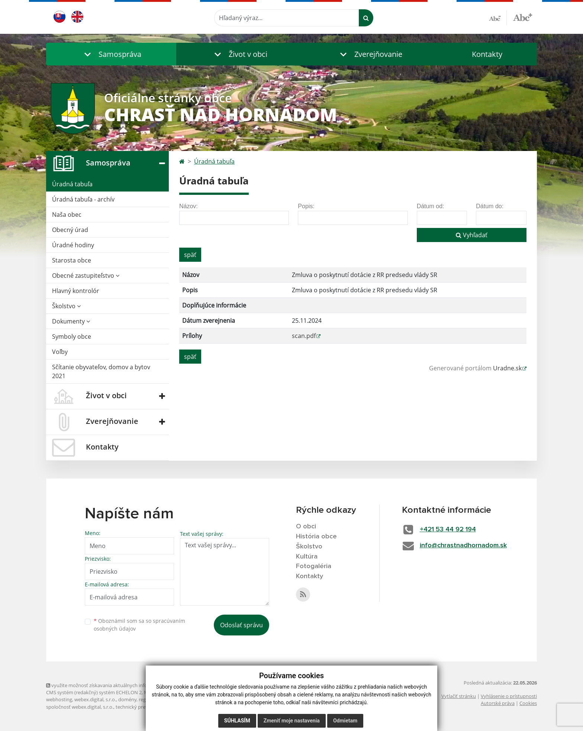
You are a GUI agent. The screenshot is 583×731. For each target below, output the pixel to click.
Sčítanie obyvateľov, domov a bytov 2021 (101, 371)
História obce (316, 536)
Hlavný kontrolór (75, 291)
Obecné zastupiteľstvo (85, 275)
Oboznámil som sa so (139, 624)
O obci (306, 526)
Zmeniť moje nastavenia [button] (292, 721)
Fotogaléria (313, 566)
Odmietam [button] (345, 721)
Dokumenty (71, 321)
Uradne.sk (507, 368)
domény (127, 699)
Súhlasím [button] (237, 721)
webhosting (59, 699)
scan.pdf (304, 336)
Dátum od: (430, 206)
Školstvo (66, 306)
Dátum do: (489, 206)
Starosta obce (71, 260)
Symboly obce (71, 336)
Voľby (60, 352)
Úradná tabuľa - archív (83, 199)
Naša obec (66, 214)
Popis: (306, 206)
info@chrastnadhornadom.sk (463, 545)
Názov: (188, 206)
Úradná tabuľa (72, 184)
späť (190, 255)
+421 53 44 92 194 (448, 529)
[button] (111, 54)
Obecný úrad (70, 230)
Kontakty (487, 54)
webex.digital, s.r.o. (95, 699)
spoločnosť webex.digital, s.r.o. (79, 706)
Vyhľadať (471, 235)
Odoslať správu (241, 625)
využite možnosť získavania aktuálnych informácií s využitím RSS (119, 685)
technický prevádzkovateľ (144, 706)
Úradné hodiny (73, 245)
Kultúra (307, 556)
